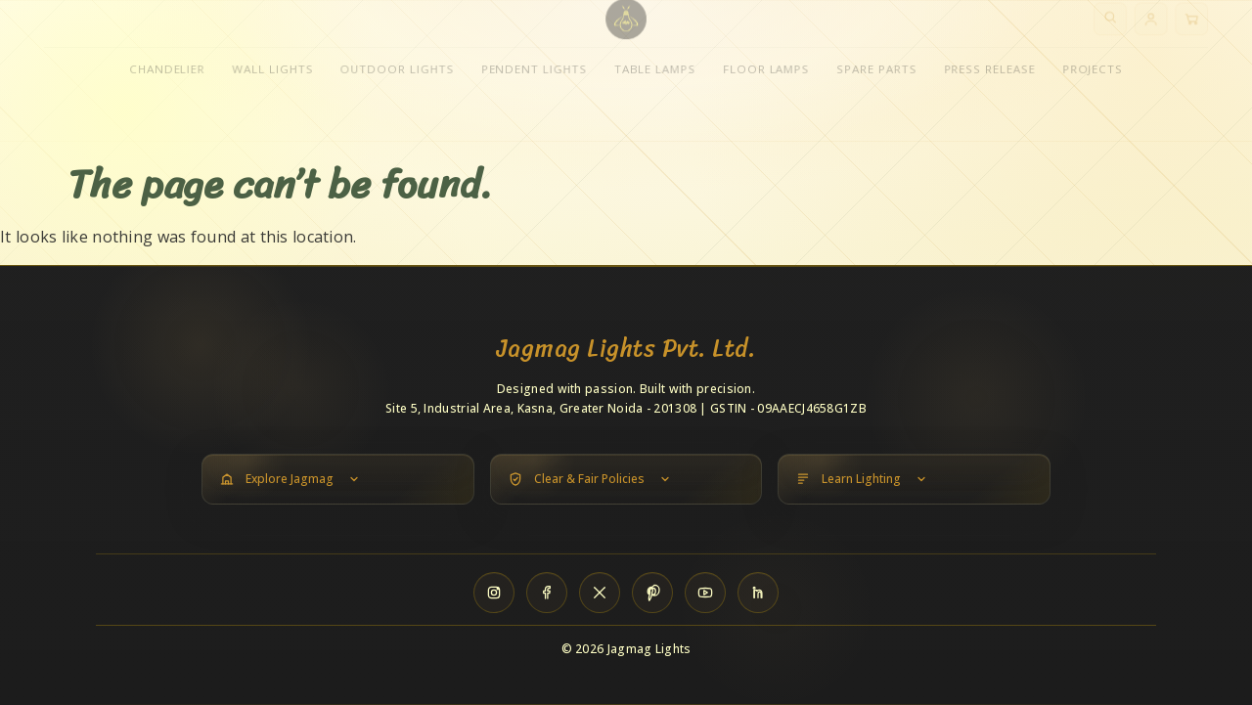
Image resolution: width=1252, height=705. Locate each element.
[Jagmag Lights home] (626, 29)
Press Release (993, 79)
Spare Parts (878, 79)
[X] (599, 592)
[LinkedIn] (758, 592)
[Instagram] (493, 592)
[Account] (1155, 29)
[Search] (1114, 29)
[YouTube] (705, 592)
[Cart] (1196, 29)
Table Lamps (655, 79)
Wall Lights (269, 79)
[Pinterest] (652, 592)
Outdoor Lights (394, 79)
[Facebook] (546, 592)
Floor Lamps (767, 79)
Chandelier (163, 79)
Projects (1096, 79)
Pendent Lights (533, 79)
